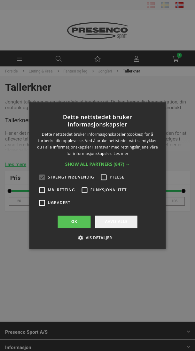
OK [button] (74, 222)
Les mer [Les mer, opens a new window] (121, 153)
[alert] (97, 175)
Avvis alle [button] (116, 222)
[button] (97, 164)
